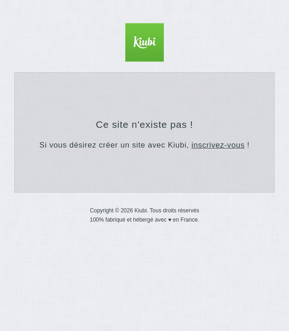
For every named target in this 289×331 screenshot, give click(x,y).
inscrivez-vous (218, 145)
